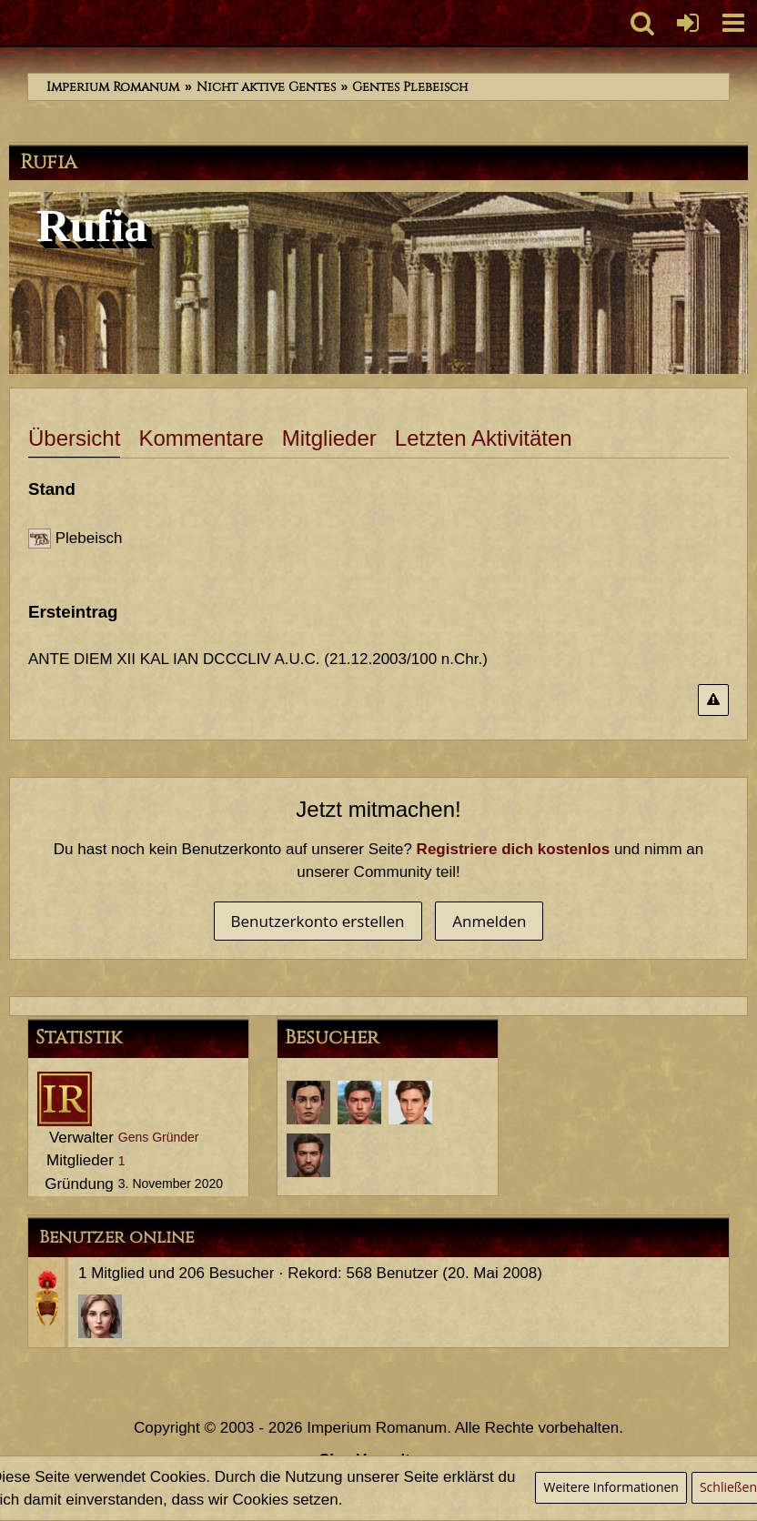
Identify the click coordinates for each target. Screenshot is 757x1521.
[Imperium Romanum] (9, 23)
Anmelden (489, 921)
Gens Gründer (158, 1137)
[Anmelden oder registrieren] (688, 23)
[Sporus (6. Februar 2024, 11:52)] (308, 1102)
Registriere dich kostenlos (514, 849)
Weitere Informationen (610, 1487)
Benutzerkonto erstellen (318, 921)
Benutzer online (116, 1237)
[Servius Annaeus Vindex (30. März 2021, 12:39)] (410, 1102)
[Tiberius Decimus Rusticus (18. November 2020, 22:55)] (308, 1155)
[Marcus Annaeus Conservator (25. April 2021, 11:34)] (359, 1102)
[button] (733, 23)
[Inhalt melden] (713, 700)
